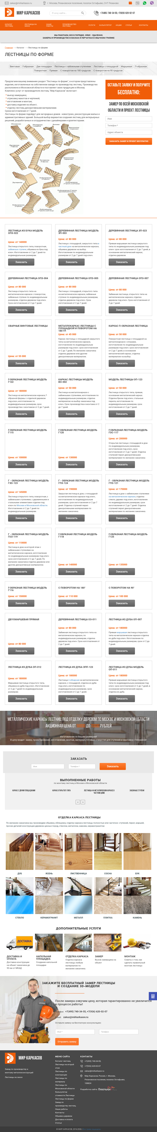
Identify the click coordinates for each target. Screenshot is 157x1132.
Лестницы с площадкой (106, 66)
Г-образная (28, 66)
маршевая (122, 632)
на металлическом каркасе (122, 496)
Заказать (21, 262)
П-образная (141, 66)
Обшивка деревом (63, 1116)
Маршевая (126, 66)
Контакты (143, 25)
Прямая (53, 70)
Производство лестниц (69, 25)
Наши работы (49, 25)
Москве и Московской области (32, 505)
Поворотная (40, 70)
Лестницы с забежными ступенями (72, 66)
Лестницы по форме (64, 1099)
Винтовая (15, 66)
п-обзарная (73, 680)
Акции (119, 25)
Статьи (129, 25)
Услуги (91, 25)
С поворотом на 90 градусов (108, 70)
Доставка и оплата (64, 1119)
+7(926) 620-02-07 (126, 13)
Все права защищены (92, 1129)
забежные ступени (17, 249)
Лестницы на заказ (31, 25)
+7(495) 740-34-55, (109, 13)
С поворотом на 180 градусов (75, 70)
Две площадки (44, 66)
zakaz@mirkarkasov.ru (21, 3)
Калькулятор (105, 25)
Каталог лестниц (9, 25)
